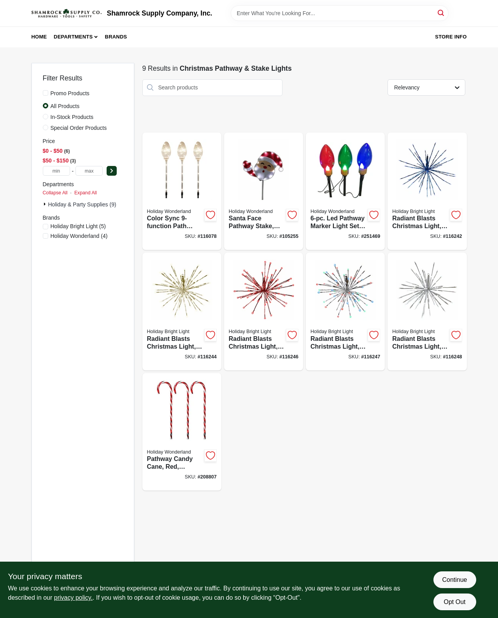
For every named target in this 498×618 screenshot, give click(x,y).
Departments (73, 37)
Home (39, 37)
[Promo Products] (45, 93)
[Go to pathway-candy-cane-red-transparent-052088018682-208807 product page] (181, 432)
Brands (116, 37)
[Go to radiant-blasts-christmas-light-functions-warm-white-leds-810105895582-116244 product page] (181, 311)
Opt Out (454, 602)
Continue (454, 579)
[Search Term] (340, 13)
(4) (79, 236)
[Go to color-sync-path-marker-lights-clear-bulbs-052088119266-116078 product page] (181, 191)
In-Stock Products (72, 117)
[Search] (441, 12)
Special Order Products (79, 128)
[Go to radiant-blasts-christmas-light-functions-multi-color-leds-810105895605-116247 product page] (345, 311)
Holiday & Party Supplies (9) (82, 204)
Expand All (85, 193)
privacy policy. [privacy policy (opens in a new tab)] (73, 597)
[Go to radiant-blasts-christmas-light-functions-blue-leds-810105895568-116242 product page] (427, 191)
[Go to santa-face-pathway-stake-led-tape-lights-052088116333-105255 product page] (263, 191)
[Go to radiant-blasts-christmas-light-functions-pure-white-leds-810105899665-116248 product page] (427, 311)
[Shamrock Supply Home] (67, 13)
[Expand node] (45, 204)
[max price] (89, 171)
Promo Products (70, 93)
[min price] (56, 171)
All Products (65, 106)
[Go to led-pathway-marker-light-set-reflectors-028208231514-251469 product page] (345, 191)
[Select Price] (112, 171)
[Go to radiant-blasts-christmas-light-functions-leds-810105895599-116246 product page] (263, 311)
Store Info (450, 37)
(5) (78, 226)
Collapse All (55, 193)
